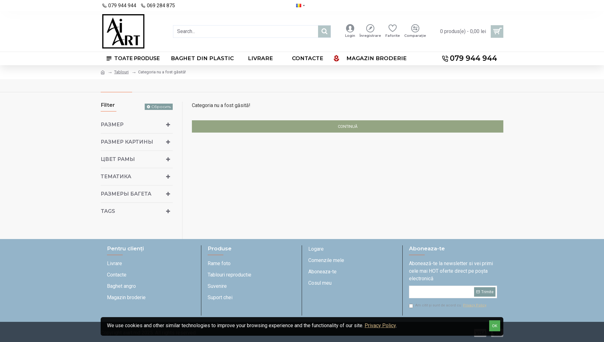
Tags (108, 211)
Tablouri (121, 72)
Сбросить (161, 106)
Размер (112, 125)
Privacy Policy (380, 325)
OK (494, 325)
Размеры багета (126, 194)
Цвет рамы (118, 159)
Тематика (116, 177)
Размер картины (127, 142)
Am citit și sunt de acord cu (448, 305)
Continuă (347, 126)
